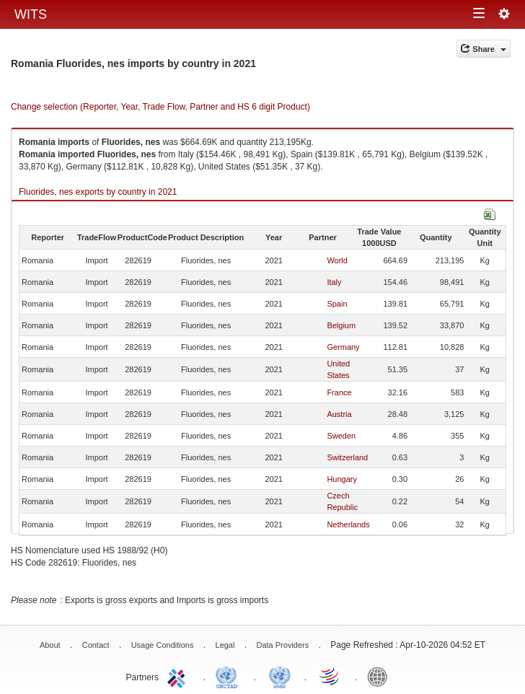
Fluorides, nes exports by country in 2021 (98, 192)
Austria (339, 414)
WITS (30, 14)
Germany (343, 347)
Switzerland (347, 457)
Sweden (341, 435)
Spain (337, 303)
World (337, 260)
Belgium (341, 325)
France (339, 392)
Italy (334, 282)
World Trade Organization (330, 676)
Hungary (342, 479)
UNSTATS (279, 676)
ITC (178, 676)
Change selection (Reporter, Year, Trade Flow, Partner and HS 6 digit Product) (160, 107)
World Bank (380, 676)
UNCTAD (229, 676)
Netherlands (348, 524)
